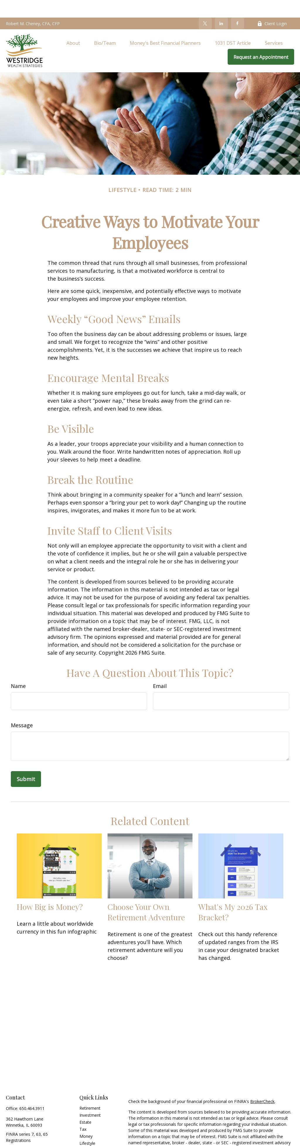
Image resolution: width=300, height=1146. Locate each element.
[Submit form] (26, 761)
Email (160, 668)
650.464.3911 (32, 1091)
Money (86, 1118)
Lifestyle (87, 1125)
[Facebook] (237, 6)
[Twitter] (205, 6)
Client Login (272, 6)
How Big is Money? (50, 889)
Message (22, 707)
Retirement (89, 1090)
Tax (82, 1111)
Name (18, 668)
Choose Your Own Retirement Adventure (146, 894)
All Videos (88, 1139)
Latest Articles (92, 1132)
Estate (85, 1104)
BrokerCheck (262, 1084)
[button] (73, 25)
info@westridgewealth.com (31, 1133)
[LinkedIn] (221, 6)
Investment (90, 1097)
